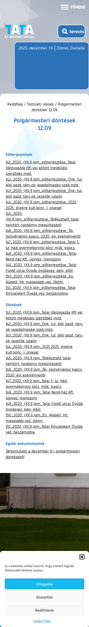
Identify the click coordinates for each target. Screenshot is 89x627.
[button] (82, 557)
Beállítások (44, 610)
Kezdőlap (15, 104)
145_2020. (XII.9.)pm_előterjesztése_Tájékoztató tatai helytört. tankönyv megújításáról (42, 219)
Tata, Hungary (45, 69)
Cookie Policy (42, 621)
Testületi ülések (40, 104)
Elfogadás (44, 584)
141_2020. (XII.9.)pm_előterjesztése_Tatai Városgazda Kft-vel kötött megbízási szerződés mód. (41, 168)
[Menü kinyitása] (73, 6)
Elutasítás (44, 597)
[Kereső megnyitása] (71, 31)
